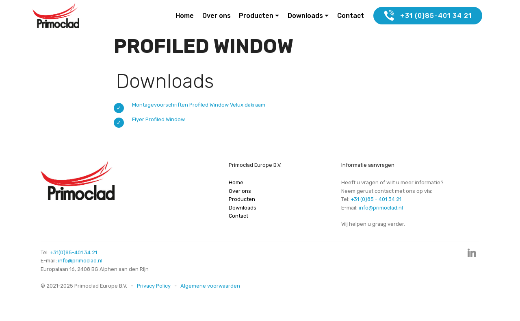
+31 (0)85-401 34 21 (428, 16)
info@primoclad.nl (381, 208)
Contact (350, 16)
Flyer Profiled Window (158, 119)
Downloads (305, 16)
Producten (256, 16)
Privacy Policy (154, 286)
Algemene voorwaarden (210, 286)
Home (185, 16)
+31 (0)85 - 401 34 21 (376, 199)
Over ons (216, 16)
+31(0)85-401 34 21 (73, 252)
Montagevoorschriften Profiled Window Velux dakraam (198, 105)
